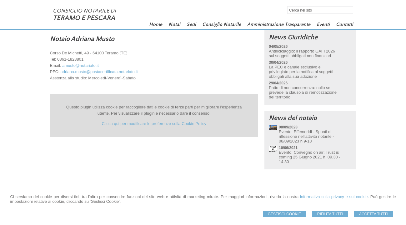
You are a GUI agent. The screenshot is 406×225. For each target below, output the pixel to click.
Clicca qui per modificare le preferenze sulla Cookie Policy (154, 123)
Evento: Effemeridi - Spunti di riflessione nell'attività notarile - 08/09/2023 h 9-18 (306, 136)
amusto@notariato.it (80, 65)
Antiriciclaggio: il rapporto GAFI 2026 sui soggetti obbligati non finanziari (302, 53)
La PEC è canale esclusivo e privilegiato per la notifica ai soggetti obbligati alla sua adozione (301, 72)
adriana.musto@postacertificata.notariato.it (99, 71)
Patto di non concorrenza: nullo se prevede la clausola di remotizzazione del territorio (303, 92)
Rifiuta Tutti (330, 214)
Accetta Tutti (373, 214)
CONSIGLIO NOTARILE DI (84, 11)
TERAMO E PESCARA (84, 18)
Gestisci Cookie (284, 214)
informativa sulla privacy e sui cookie (334, 196)
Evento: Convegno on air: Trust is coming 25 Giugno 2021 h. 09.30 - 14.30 (309, 157)
